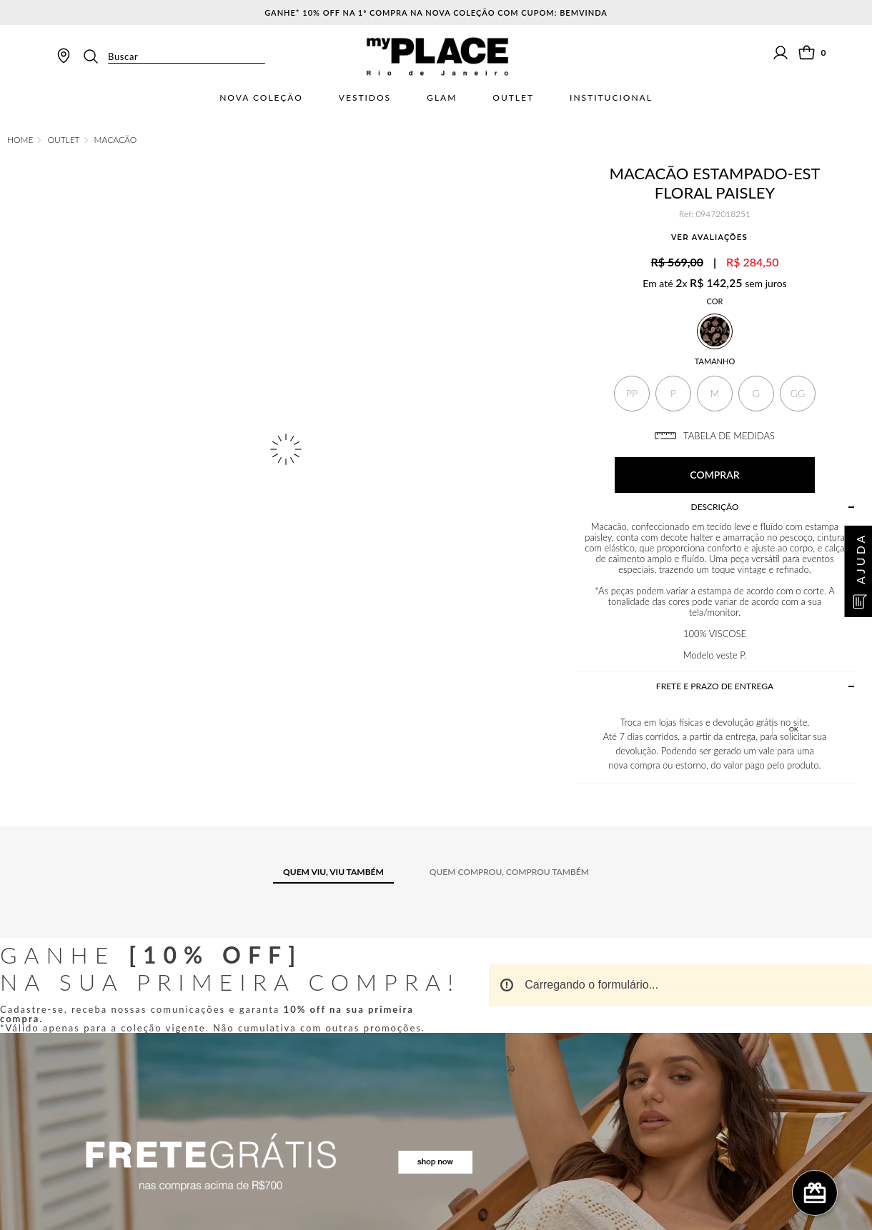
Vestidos (365, 98)
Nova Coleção (261, 98)
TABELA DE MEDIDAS (715, 435)
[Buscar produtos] (95, 56)
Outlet (513, 98)
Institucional (611, 98)
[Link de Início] (20, 140)
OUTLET (63, 140)
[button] (632, 393)
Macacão (115, 140)
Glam (442, 98)
